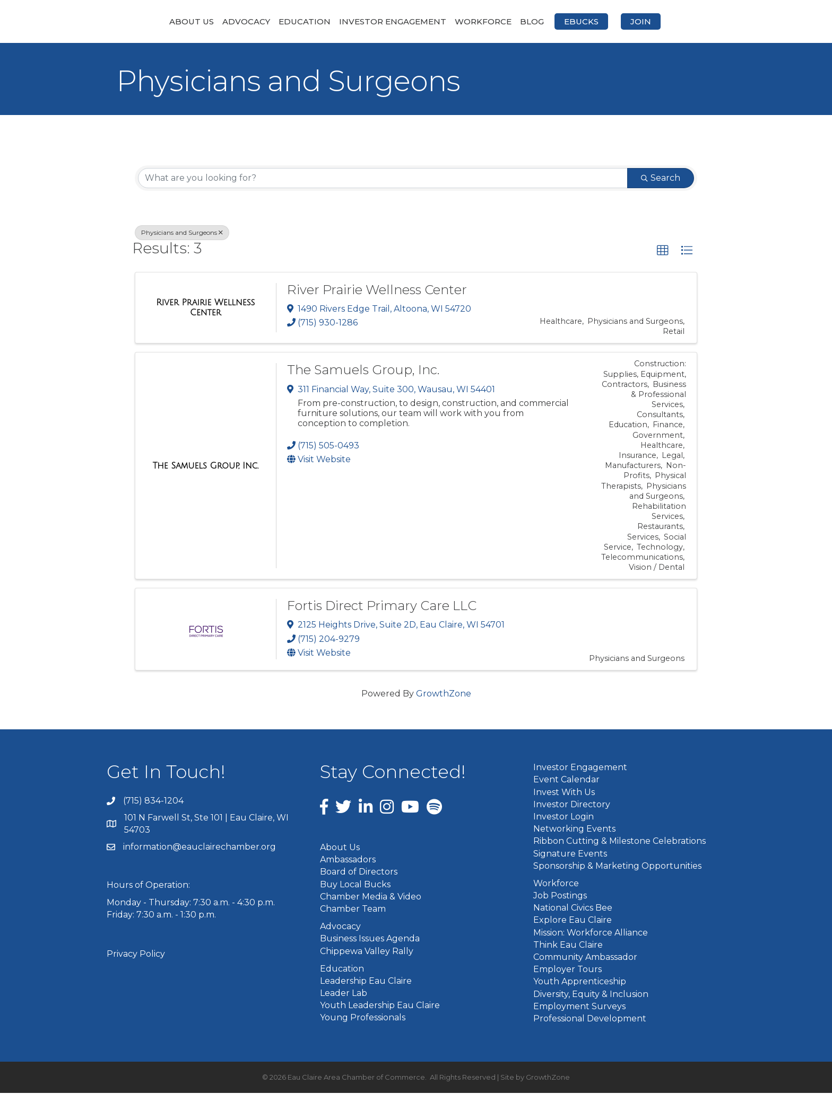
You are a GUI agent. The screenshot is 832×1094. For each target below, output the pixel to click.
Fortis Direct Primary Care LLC (381, 606)
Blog (588, 21)
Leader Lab (343, 994)
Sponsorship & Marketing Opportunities (617, 866)
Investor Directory (571, 805)
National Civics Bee (572, 909)
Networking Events (574, 830)
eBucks (637, 21)
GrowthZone (443, 695)
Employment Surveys (579, 1007)
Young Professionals (362, 1018)
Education (248, 21)
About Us (135, 21)
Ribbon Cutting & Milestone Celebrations (619, 842)
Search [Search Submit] (660, 179)
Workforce (539, 21)
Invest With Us (564, 793)
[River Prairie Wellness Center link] (205, 308)
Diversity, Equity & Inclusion (590, 995)
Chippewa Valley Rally (366, 952)
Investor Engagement (336, 21)
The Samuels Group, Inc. (363, 370)
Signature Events (570, 854)
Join (697, 21)
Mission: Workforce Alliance (590, 933)
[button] (662, 251)
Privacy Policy (136, 954)
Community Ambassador (585, 958)
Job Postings (560, 897)
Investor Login (563, 817)
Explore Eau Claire (572, 921)
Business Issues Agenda (370, 939)
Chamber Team (353, 909)
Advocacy (190, 21)
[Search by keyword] (383, 179)
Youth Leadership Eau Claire (380, 1006)
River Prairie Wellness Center (377, 290)
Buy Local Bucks (355, 885)
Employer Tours (567, 970)
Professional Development (589, 1019)
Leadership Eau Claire (366, 981)
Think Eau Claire (568, 945)
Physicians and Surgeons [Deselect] (182, 233)
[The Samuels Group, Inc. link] (205, 467)
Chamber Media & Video (370, 897)
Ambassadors (348, 860)
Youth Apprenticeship (579, 982)
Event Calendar (566, 780)
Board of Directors (358, 873)
